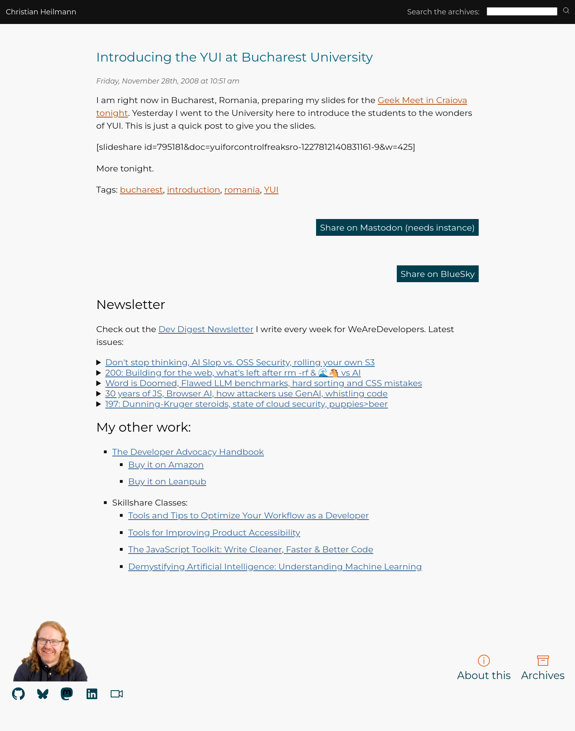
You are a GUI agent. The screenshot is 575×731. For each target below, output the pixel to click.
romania (242, 189)
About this (484, 667)
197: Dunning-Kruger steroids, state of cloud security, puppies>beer (246, 403)
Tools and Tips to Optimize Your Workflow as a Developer (248, 515)
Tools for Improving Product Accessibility (214, 532)
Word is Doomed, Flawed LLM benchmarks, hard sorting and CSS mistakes (263, 383)
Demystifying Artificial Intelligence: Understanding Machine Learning (275, 566)
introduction (193, 189)
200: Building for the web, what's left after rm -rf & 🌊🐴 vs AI (233, 372)
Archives (543, 667)
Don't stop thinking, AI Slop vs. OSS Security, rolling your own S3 (240, 362)
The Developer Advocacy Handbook (188, 451)
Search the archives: (443, 11)
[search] (566, 11)
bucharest (141, 189)
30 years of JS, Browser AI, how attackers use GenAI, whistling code (246, 393)
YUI (271, 189)
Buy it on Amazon (166, 464)
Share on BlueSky (438, 274)
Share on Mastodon (397, 227)
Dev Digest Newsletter (206, 329)
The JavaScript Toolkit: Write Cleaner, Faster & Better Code (250, 549)
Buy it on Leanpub (167, 481)
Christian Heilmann (41, 11)
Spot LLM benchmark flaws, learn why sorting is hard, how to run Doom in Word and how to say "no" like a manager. (287, 383)
